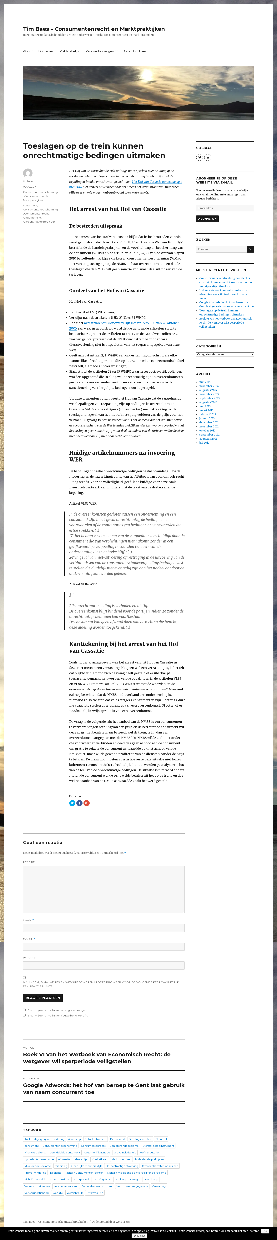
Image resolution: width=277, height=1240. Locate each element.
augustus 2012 (208, 438)
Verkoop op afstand (66, 1186)
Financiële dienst (35, 1152)
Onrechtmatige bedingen (39, 221)
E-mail (29, 939)
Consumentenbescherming (40, 192)
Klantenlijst (81, 1159)
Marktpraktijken (33, 200)
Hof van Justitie (149, 1152)
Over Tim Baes (135, 51)
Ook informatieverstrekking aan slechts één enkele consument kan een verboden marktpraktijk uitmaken (225, 282)
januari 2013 (207, 418)
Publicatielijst (69, 51)
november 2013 (209, 394)
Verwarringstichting (36, 1192)
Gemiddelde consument (64, 1152)
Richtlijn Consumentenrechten (84, 1172)
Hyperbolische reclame (39, 1159)
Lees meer (139, 1235)
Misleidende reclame (37, 1165)
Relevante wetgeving (102, 51)
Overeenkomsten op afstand (160, 1165)
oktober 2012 (207, 430)
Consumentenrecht (36, 196)
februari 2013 (207, 414)
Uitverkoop (151, 1179)
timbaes (28, 181)
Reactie (29, 862)
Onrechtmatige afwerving (122, 1165)
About (28, 51)
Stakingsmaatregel (128, 1179)
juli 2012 (204, 442)
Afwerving (74, 1139)
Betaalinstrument (95, 1139)
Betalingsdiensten (140, 1139)
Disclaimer (46, 51)
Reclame (56, 1172)
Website (29, 958)
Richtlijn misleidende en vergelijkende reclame (136, 1172)
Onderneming (32, 217)
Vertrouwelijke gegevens (132, 1186)
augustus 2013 (208, 402)
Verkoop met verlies (37, 1186)
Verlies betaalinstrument (97, 1186)
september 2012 (209, 434)
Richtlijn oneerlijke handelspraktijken (47, 1179)
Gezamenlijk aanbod (97, 1152)
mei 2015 (204, 382)
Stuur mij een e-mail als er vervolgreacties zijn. (56, 1010)
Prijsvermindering (35, 1172)
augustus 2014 (208, 390)
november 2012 (209, 426)
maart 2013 (206, 410)
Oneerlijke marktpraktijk (86, 1165)
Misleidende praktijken (149, 1159)
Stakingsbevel (103, 1179)
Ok (265, 1231)
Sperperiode (82, 1179)
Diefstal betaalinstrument (158, 1145)
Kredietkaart (100, 1159)
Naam (28, 920)
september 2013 (209, 398)
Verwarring (159, 1186)
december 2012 (209, 422)
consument (30, 205)
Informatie (64, 1159)
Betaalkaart (117, 1139)
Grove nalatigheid (125, 1152)
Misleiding (61, 1165)
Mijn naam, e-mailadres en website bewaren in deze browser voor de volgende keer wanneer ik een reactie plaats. (101, 984)
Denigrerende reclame (124, 1145)
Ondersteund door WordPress (111, 1221)
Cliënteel (161, 1139)
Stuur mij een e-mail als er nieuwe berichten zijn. (58, 1015)
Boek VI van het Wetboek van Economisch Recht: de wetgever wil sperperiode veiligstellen (225, 322)
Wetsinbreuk (75, 1192)
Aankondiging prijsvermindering (44, 1139)
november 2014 (209, 386)
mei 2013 (205, 406)
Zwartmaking (95, 1192)
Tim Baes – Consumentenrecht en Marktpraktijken (94, 29)
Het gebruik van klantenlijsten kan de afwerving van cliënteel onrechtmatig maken (223, 294)
